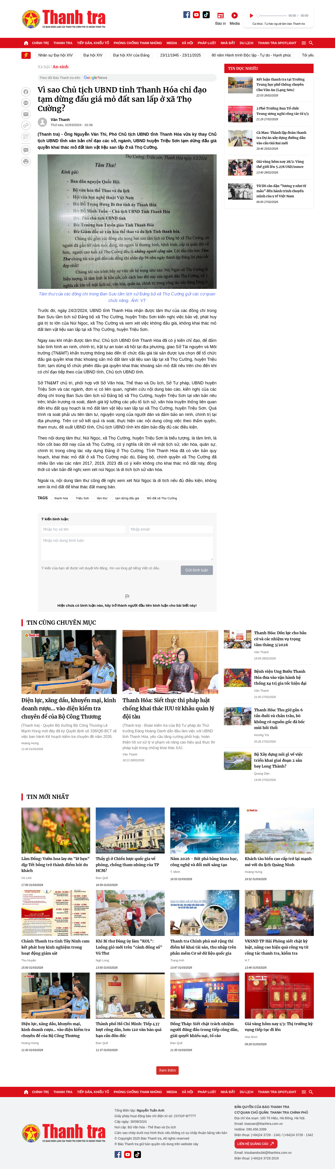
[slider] (272, 16)
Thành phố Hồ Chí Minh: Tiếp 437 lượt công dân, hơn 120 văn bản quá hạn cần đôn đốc (128, 1029)
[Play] (252, 16)
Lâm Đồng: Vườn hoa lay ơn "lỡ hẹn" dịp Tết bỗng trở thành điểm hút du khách (55, 864)
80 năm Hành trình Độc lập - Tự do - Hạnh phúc (255, 55)
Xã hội (187, 43)
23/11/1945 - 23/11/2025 (184, 55)
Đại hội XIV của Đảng (135, 55)
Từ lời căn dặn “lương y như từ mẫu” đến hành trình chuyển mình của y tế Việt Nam (281, 191)
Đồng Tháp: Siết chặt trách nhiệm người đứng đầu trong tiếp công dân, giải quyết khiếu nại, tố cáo (204, 1029)
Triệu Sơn (82, 498)
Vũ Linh (26, 878)
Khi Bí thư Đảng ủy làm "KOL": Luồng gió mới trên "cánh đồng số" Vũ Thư (129, 947)
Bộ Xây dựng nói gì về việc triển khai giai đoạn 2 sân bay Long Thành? (278, 760)
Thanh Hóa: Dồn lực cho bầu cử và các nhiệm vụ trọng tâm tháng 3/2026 (280, 639)
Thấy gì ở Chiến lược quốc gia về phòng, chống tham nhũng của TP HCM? (127, 864)
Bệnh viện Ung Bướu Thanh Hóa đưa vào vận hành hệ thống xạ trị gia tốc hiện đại (280, 677)
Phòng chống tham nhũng (138, 43)
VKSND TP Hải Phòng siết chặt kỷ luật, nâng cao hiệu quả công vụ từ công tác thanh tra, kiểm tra (276, 947)
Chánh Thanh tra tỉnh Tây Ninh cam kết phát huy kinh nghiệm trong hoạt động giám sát (55, 947)
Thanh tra (62, 43)
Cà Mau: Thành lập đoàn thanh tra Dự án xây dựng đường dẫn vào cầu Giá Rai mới (281, 138)
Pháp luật (207, 43)
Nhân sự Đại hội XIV (59, 55)
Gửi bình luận (196, 570)
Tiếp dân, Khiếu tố (93, 43)
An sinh (60, 66)
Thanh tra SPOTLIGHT (277, 43)
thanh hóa (61, 498)
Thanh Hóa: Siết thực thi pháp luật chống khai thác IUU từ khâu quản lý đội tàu (168, 708)
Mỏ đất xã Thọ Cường (162, 498)
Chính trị (40, 43)
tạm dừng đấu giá (127, 498)
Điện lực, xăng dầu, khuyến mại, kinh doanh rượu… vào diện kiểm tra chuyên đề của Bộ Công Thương (68, 708)
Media (172, 43)
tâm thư (102, 498)
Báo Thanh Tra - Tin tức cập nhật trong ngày (63, 18)
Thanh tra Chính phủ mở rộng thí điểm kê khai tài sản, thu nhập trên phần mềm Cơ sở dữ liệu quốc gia (203, 947)
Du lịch (246, 43)
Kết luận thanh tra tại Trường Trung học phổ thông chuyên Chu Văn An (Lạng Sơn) (280, 84)
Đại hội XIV (97, 55)
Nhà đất (228, 43)
